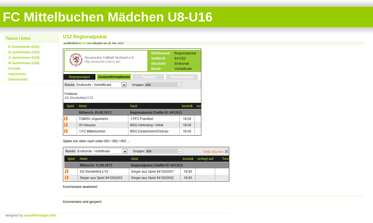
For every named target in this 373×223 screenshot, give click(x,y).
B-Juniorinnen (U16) (24, 63)
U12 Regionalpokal (85, 36)
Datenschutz (18, 79)
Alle (84, 43)
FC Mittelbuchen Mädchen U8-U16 (107, 17)
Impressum (17, 74)
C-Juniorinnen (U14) (24, 58)
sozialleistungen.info (40, 215)
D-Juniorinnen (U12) (24, 52)
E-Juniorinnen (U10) (23, 47)
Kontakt (14, 68)
